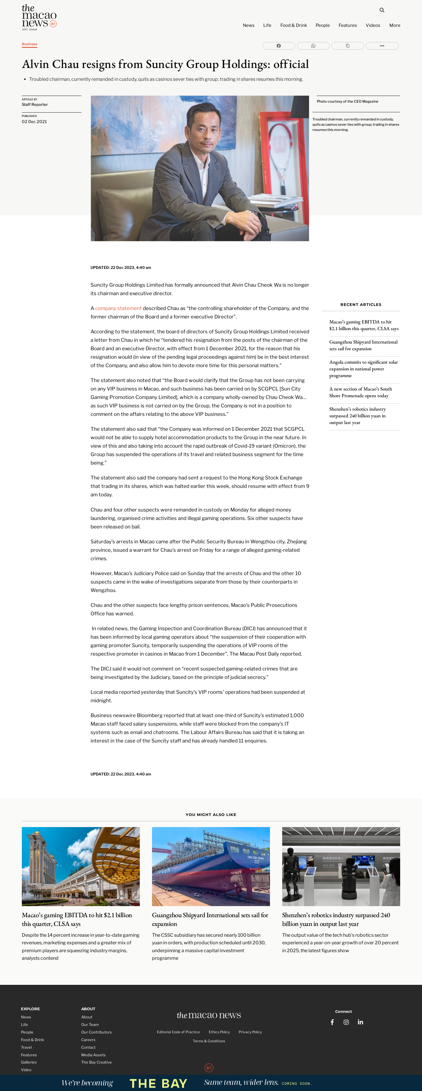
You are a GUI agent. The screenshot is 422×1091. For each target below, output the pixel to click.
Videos (373, 25)
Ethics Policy (219, 1017)
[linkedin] (361, 1003)
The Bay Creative (96, 1046)
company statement (118, 291)
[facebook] (332, 1003)
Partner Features (36, 1061)
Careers (88, 1023)
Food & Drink (293, 25)
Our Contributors (96, 1016)
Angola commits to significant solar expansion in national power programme (363, 364)
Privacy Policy (250, 1017)
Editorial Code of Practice (178, 1017)
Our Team (90, 1008)
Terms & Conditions (209, 1026)
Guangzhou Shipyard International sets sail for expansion (363, 340)
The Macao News (191, 1066)
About (86, 1001)
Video (26, 1054)
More (394, 25)
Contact (88, 1031)
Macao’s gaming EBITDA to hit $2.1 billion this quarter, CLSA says (364, 320)
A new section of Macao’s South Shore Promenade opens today (360, 387)
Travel (26, 1031)
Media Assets (93, 1038)
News (249, 25)
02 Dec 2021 (34, 121)
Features (348, 25)
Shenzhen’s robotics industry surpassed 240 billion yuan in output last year (357, 411)
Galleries (29, 1046)
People (323, 25)
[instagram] (346, 1003)
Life (267, 25)
